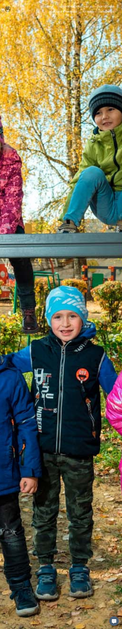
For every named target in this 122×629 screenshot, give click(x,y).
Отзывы (88, 11)
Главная (47, 6)
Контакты (107, 11)
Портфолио (106, 6)
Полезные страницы (63, 11)
